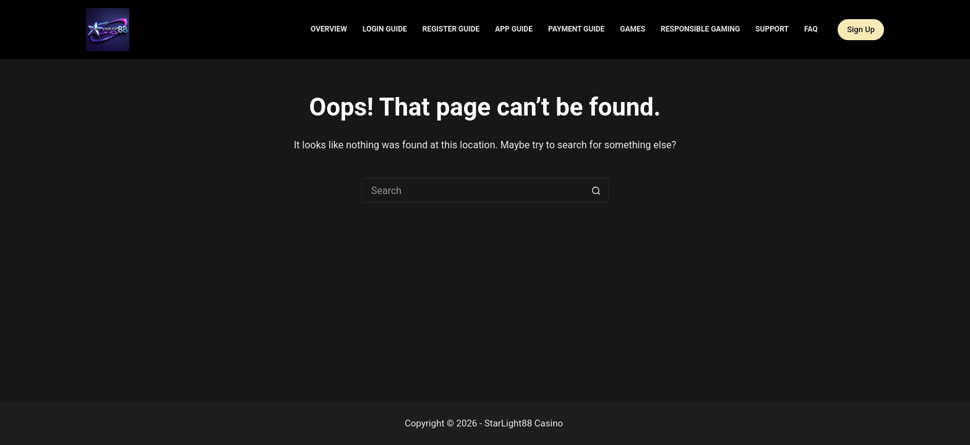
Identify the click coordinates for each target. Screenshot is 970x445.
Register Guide (451, 29)
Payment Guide (576, 29)
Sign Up (861, 29)
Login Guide (385, 29)
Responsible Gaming (700, 29)
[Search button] (596, 190)
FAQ (811, 29)
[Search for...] (472, 190)
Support (772, 29)
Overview (329, 29)
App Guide (514, 29)
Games (632, 29)
